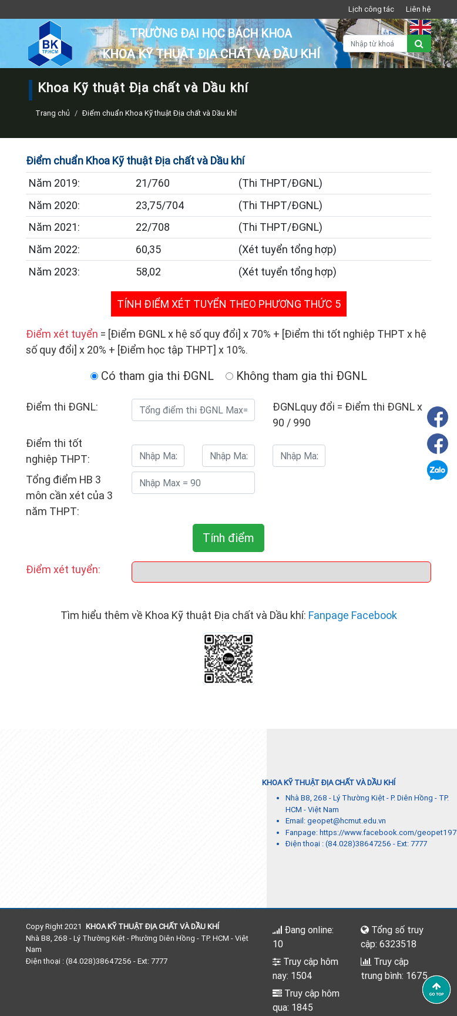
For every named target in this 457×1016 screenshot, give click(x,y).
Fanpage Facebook (352, 615)
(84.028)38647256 (358, 844)
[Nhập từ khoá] (375, 43)
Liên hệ (418, 9)
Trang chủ (52, 113)
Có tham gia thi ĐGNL (152, 375)
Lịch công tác (371, 9)
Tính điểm (228, 537)
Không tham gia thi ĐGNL (296, 375)
